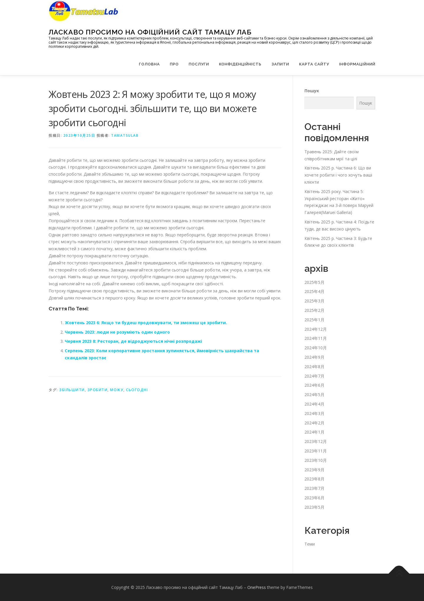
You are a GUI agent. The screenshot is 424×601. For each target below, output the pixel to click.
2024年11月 (315, 338)
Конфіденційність (240, 64)
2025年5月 (314, 282)
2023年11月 (315, 451)
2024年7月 (314, 376)
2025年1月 (314, 319)
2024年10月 (315, 347)
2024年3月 (314, 413)
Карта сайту (314, 64)
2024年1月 (314, 432)
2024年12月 (315, 329)
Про (174, 64)
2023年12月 (315, 441)
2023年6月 (314, 497)
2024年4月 (314, 404)
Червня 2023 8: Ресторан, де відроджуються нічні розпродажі (133, 341)
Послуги (199, 64)
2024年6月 (314, 385)
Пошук (311, 90)
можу (116, 389)
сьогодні (137, 389)
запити (280, 64)
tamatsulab (124, 135)
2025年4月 (314, 291)
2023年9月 (314, 469)
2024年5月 (314, 394)
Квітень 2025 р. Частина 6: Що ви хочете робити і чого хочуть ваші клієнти (338, 175)
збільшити (72, 389)
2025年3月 (314, 301)
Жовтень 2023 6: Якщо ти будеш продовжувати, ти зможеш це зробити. (146, 322)
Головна (149, 64)
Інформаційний (357, 64)
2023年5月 (314, 507)
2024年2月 (314, 423)
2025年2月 (314, 310)
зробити (97, 389)
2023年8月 (314, 479)
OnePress (256, 587)
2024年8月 (314, 366)
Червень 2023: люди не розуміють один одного (117, 332)
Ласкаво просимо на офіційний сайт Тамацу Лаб (150, 32)
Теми (309, 544)
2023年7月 (314, 488)
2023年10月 (315, 460)
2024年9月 (314, 357)
